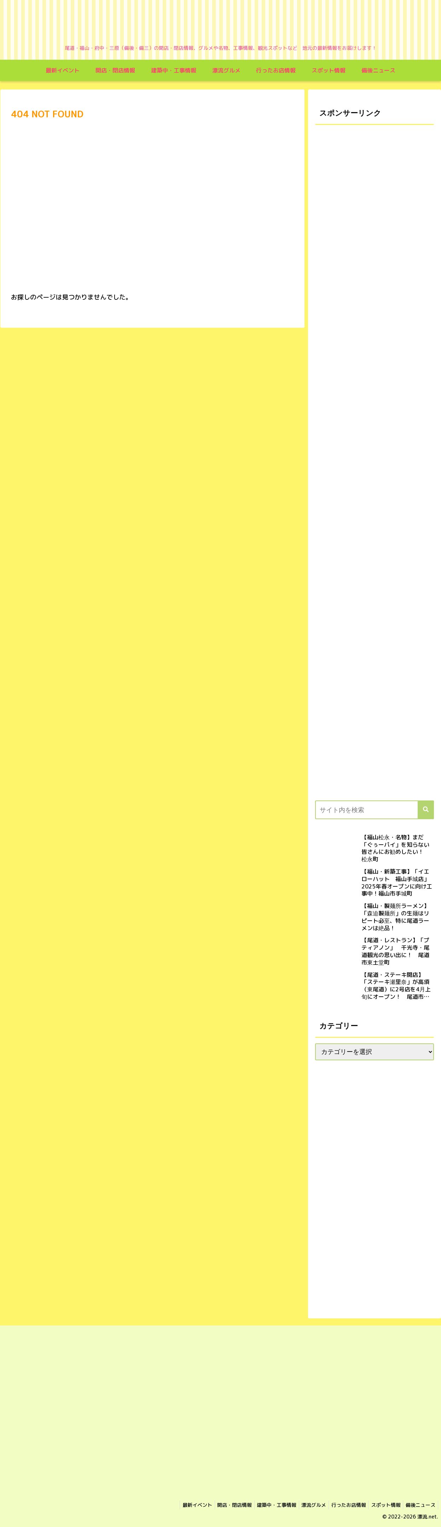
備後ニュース (419, 1505)
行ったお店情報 (342, 1505)
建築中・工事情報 (266, 1505)
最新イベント (182, 1505)
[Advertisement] (374, 346)
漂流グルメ (305, 1505)
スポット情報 (382, 1505)
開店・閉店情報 (221, 1505)
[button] (426, 809)
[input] (374, 809)
